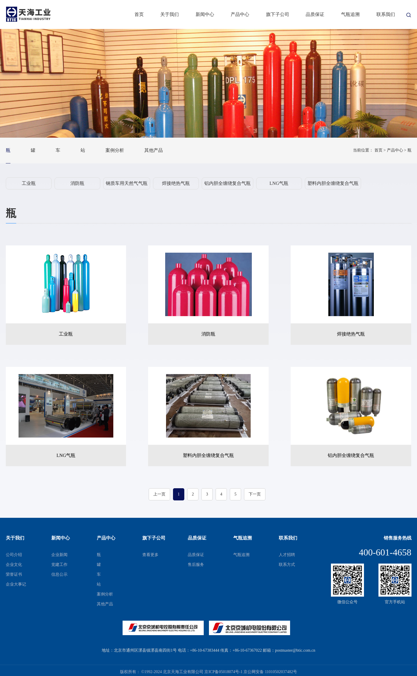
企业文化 (14, 564)
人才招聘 (287, 555)
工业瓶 (29, 183)
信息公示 (59, 574)
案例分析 (114, 150)
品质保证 (315, 14)
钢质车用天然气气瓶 (127, 183)
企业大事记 (16, 584)
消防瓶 (77, 183)
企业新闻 (59, 555)
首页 (139, 14)
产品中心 (240, 14)
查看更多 (150, 555)
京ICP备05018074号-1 (223, 672)
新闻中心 (205, 14)
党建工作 (59, 564)
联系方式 (287, 564)
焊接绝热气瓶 (176, 183)
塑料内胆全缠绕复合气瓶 (332, 183)
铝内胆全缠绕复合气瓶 (227, 183)
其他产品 (153, 150)
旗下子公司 (277, 14)
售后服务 (196, 564)
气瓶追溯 (350, 14)
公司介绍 (14, 555)
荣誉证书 (14, 574)
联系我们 (385, 14)
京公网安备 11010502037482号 (270, 672)
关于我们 (169, 14)
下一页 (255, 494)
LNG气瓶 (278, 183)
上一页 (159, 494)
